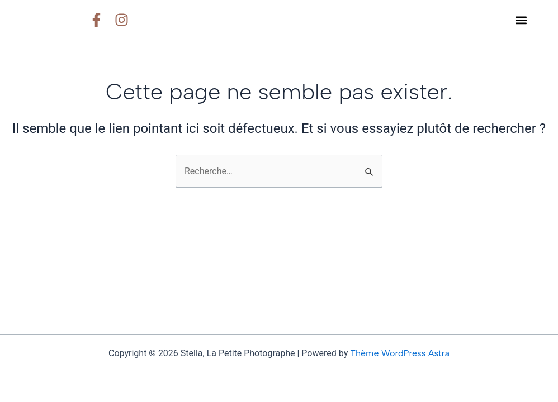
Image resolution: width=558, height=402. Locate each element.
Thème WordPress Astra (400, 353)
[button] (521, 20)
